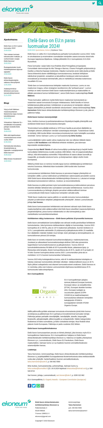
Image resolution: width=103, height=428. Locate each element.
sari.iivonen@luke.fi (63, 375)
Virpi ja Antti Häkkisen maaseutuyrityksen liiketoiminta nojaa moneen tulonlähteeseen (13, 112)
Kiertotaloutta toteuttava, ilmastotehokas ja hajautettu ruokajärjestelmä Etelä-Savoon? (13, 149)
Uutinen (47, 50)
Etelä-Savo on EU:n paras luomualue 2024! (13, 47)
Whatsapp (38, 386)
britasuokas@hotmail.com (76, 368)
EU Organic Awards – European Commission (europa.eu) (64, 380)
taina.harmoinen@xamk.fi (37, 362)
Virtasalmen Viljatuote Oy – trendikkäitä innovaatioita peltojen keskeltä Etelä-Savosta (13, 125)
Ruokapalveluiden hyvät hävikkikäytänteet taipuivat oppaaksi (13, 69)
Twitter (93, 3)
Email (42, 386)
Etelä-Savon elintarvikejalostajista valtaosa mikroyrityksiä (12, 80)
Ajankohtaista (39, 50)
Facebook (29, 386)
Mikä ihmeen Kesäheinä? (13, 159)
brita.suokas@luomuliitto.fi (38, 368)
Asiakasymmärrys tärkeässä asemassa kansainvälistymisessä (12, 91)
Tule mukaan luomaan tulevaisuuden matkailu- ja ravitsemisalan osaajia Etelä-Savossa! (13, 57)
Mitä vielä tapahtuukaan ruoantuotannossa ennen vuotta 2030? (12, 137)
